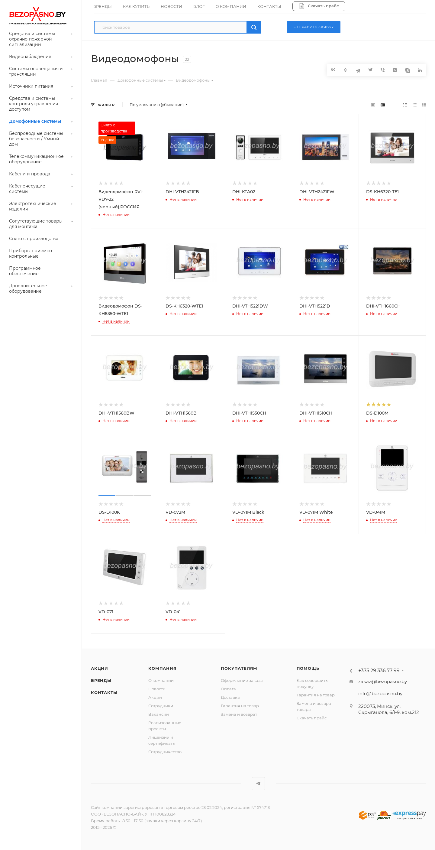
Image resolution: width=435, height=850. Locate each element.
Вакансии (158, 714)
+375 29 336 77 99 (379, 670)
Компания (162, 668)
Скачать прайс (312, 717)
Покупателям (239, 668)
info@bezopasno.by (380, 693)
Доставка (230, 697)
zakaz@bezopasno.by (382, 681)
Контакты (104, 692)
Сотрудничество (165, 751)
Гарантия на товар (240, 705)
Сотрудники (160, 705)
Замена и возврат (239, 714)
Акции (99, 668)
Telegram (258, 783)
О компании (161, 680)
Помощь (308, 668)
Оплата (228, 688)
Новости (157, 688)
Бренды (101, 680)
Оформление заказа (242, 680)
